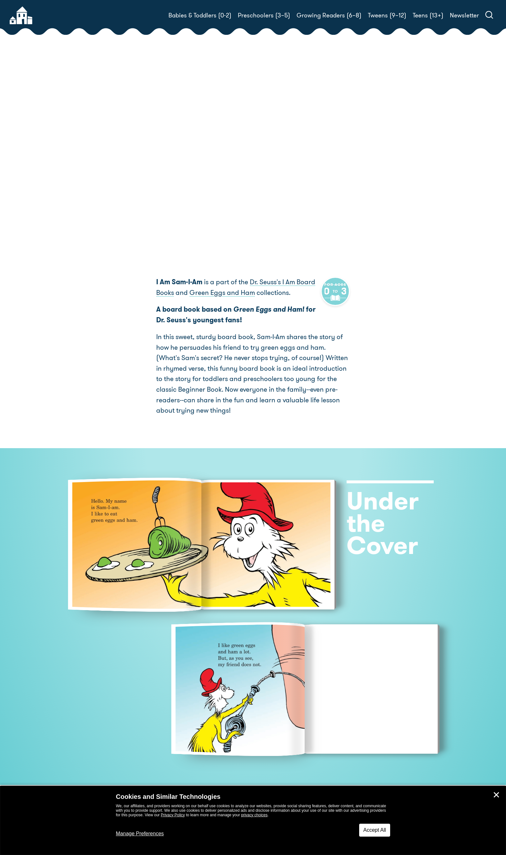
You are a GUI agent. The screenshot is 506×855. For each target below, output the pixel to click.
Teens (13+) (428, 15)
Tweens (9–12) (387, 15)
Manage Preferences (140, 833)
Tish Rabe (294, 150)
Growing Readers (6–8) (329, 15)
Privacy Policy (173, 815)
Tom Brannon (378, 150)
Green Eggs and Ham (222, 293)
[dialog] (253, 820)
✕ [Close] (496, 795)
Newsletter (464, 15)
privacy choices (254, 815)
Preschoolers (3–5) (264, 15)
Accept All (374, 830)
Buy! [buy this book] (273, 172)
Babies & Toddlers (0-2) (199, 15)
